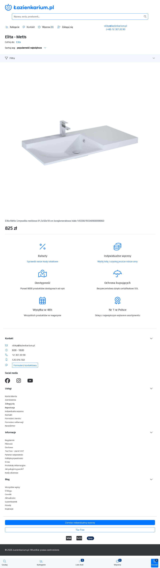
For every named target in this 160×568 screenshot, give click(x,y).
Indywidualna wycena (14, 411)
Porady (8, 505)
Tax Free (80, 529)
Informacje (10, 432)
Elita (18, 42)
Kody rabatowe (11, 473)
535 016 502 (18, 359)
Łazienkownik (11, 502)
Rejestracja (10, 407)
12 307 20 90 (18, 355)
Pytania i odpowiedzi (14, 455)
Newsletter (10, 426)
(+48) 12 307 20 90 (115, 29)
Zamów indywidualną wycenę (80, 522)
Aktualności (10, 498)
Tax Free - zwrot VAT (14, 451)
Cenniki (8, 494)
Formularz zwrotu (13, 418)
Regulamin (9, 440)
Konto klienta (11, 396)
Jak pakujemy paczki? (14, 469)
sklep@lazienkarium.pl (115, 25)
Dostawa (9, 447)
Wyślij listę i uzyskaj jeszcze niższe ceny (117, 261)
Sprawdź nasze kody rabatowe (42, 261)
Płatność (9, 444)
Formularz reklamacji (14, 422)
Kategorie (12, 27)
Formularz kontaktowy (25, 365)
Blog (7, 479)
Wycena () (45, 27)
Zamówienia (10, 400)
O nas (7, 462)
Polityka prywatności (14, 458)
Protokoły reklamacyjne (15, 465)
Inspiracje (9, 509)
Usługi (8, 388)
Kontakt (29, 27)
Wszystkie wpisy (12, 487)
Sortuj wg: (25, 47)
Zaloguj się (65, 27)
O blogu (8, 491)
